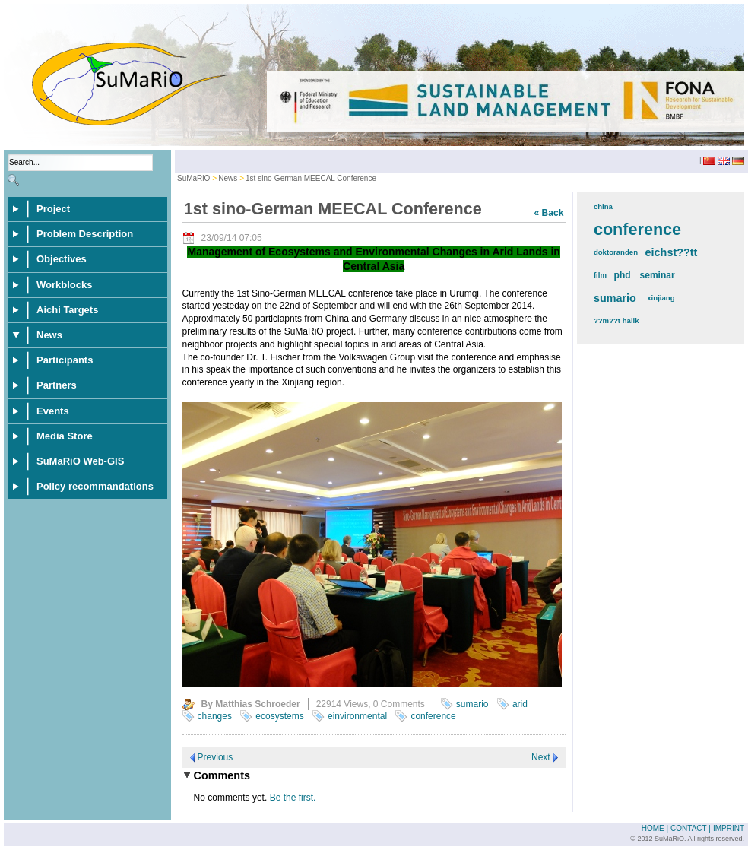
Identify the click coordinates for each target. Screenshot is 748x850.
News (227, 178)
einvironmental (357, 716)
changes (215, 716)
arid (520, 704)
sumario (472, 704)
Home (653, 828)
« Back (549, 213)
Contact (688, 828)
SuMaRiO (193, 178)
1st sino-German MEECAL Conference (311, 178)
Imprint (728, 828)
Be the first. (293, 797)
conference (432, 716)
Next (540, 757)
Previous (215, 757)
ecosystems (279, 716)
